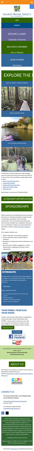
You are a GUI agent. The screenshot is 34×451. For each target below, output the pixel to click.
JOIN (17, 20)
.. (7, 286)
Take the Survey (8, 327)
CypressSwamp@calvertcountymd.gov (15, 401)
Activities (17, 332)
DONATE (17, 25)
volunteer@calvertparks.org (11, 408)
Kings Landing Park (17, 113)
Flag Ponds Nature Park (17, 143)
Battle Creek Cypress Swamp (17, 83)
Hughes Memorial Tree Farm (11, 185)
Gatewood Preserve (9, 183)
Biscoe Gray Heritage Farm (11, 181)
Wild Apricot (15, 449)
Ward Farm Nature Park (10, 187)
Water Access (7, 189)
